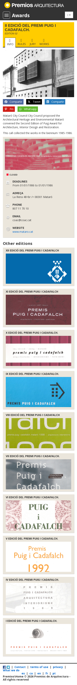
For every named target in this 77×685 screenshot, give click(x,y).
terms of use (39, 667)
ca (31, 673)
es (24, 673)
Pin (8, 109)
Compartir (13, 102)
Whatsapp (28, 109)
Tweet (34, 102)
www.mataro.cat (23, 231)
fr (47, 673)
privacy (58, 667)
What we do (11, 670)
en (39, 673)
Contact (20, 667)
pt (54, 673)
